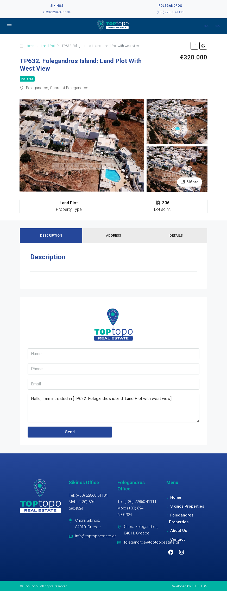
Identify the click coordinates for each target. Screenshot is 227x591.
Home (30, 46)
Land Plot (48, 46)
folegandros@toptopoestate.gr (151, 542)
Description (51, 235)
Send (70, 431)
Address (113, 235)
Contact (177, 539)
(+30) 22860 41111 (170, 12)
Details (176, 235)
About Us (178, 530)
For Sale (27, 78)
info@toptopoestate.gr (95, 536)
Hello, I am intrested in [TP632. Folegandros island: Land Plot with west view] (113, 408)
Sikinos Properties (187, 506)
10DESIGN (199, 586)
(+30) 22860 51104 (57, 12)
